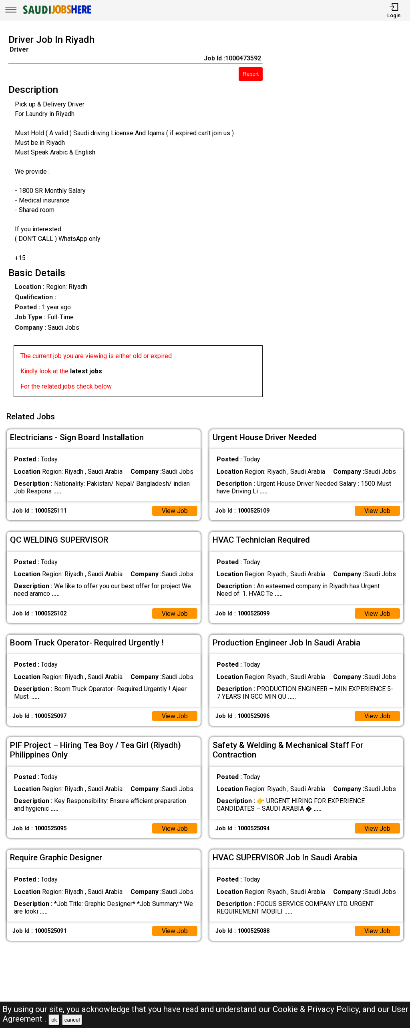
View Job (174, 509)
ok (54, 1020)
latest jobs (86, 371)
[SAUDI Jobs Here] (56, 14)
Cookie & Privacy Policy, (317, 1009)
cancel (72, 1020)
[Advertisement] (341, 218)
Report (251, 74)
